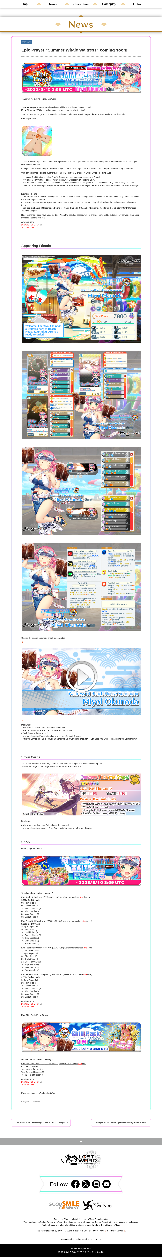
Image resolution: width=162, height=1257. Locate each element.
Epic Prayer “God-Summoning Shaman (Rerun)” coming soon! (40, 1123)
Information (35, 1101)
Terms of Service (117, 1231)
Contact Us (96, 1239)
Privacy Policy (99, 1231)
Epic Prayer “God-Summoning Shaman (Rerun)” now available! (121, 1123)
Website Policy (67, 1239)
